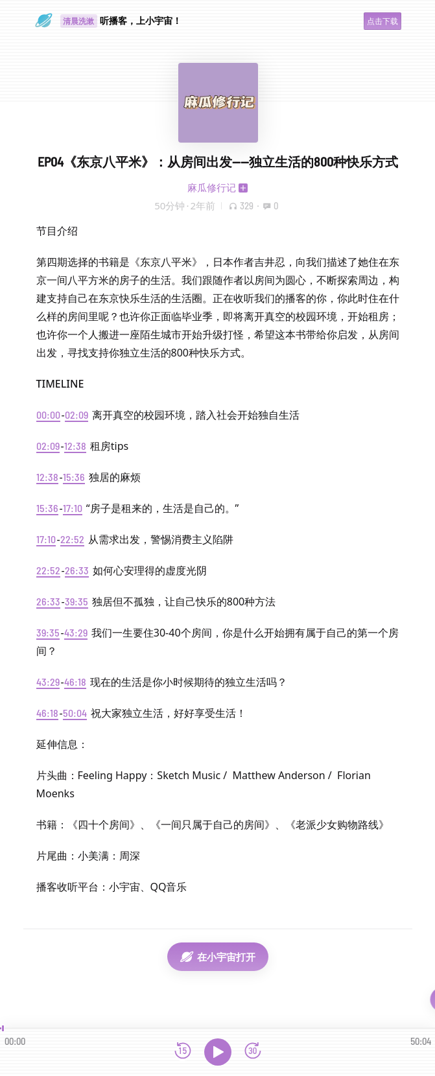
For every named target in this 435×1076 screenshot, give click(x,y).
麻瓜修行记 (211, 187)
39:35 (76, 601)
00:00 (48, 414)
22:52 (72, 539)
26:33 (77, 570)
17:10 (72, 508)
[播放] (218, 1052)
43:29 (76, 632)
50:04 (75, 713)
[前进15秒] (253, 1051)
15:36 (74, 477)
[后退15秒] (183, 1051)
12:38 (75, 445)
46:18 (75, 681)
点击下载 (382, 21)
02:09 (76, 414)
